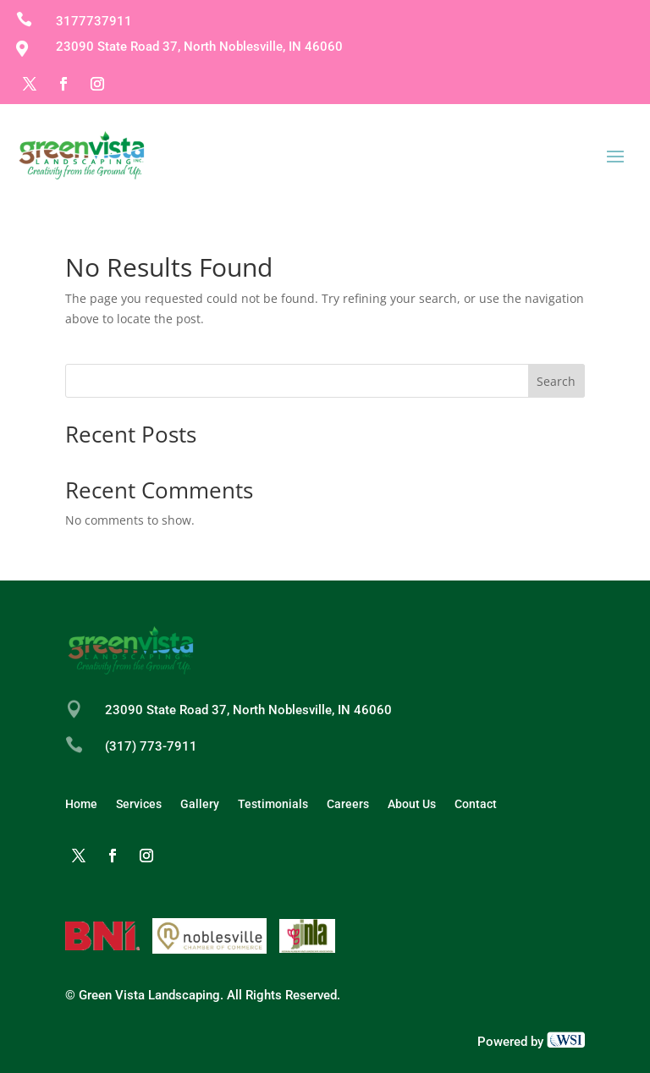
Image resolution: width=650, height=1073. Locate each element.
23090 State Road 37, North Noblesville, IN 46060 (248, 710)
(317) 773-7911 (151, 746)
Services (139, 804)
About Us (412, 804)
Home (81, 804)
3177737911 (94, 21)
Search (556, 381)
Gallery (199, 804)
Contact (475, 804)
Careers (348, 804)
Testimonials (273, 804)
